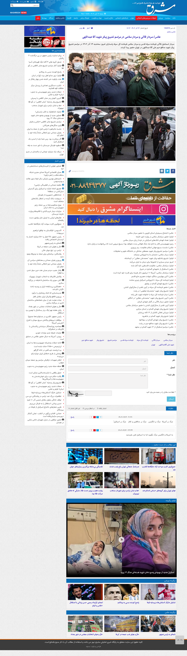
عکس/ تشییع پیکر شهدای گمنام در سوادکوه (156, 320)
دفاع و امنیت (108, 18)
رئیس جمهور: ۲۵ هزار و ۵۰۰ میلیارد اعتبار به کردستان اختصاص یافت (45, 238)
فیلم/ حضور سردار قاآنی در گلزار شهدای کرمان (155, 301)
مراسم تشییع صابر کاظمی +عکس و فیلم (45, 121)
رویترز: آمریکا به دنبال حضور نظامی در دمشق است (45, 338)
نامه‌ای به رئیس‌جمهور (167, 640)
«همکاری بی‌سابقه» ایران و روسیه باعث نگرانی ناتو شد (47, 288)
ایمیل (172, 367)
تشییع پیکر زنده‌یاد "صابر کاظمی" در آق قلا (44, 102)
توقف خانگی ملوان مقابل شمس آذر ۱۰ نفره (44, 400)
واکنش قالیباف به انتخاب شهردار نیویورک (45, 276)
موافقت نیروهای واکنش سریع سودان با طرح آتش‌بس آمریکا (45, 321)
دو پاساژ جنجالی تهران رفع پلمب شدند (124, 468)
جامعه (76, 18)
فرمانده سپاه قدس (126, 340)
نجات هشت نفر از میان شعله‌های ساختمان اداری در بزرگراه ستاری (45, 301)
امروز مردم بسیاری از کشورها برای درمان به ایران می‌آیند (151, 262)
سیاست (167, 18)
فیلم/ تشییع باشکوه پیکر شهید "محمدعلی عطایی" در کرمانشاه (149, 258)
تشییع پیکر (100, 340)
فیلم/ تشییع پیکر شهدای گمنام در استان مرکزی (154, 309)
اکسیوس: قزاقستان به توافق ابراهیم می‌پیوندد (48, 232)
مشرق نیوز (155, 7)
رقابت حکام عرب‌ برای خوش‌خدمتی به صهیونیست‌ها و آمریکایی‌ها (48, 378)
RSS (40, 2)
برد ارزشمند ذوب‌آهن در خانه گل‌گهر (47, 350)
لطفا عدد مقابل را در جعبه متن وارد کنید (160, 392)
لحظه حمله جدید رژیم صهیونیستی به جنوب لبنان (45, 368)
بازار (38, 18)
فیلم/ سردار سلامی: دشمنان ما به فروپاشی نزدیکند (153, 254)
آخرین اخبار (59, 161)
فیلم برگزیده (170, 503)
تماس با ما (24, 2)
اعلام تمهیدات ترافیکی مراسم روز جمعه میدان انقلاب (45, 361)
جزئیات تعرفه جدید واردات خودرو (48, 333)
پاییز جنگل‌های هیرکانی (52, 125)
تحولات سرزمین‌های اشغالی (146, 18)
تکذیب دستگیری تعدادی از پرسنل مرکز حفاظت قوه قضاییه (47, 87)
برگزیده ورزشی (169, 583)
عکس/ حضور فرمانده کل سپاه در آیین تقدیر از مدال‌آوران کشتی (148, 287)
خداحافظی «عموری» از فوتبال (49, 195)
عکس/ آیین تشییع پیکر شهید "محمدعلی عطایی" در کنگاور (150, 298)
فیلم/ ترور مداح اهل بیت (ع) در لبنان (46, 75)
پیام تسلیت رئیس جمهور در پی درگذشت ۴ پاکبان (46, 57)
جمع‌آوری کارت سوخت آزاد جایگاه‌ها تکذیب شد (158, 470)
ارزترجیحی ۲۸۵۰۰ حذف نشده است (47, 346)
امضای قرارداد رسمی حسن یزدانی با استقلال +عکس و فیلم (86, 608)
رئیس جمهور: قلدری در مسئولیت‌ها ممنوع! (44, 316)
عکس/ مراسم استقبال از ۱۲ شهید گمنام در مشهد (154, 327)
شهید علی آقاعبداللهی (166, 344)
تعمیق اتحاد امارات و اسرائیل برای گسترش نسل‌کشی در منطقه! (46, 190)
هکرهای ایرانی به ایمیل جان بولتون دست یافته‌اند (46, 219)
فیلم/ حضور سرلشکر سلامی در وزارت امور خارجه (154, 236)
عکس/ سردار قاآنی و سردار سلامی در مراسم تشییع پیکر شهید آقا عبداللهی (121, 37)
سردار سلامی (168, 340)
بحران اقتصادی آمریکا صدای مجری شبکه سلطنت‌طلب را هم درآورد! (46, 173)
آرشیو (33, 2)
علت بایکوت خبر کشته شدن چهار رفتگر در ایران (46, 80)
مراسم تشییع (112, 340)
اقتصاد (69, 18)
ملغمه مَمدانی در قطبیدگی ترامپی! (47, 185)
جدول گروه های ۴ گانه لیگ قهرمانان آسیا (45, 62)
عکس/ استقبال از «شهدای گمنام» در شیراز (156, 269)
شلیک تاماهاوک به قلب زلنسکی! (48, 111)
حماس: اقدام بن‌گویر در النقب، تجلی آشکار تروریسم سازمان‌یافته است (45, 415)
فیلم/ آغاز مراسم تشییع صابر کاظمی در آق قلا (46, 67)
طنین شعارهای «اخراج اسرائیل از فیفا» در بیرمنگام (46, 408)
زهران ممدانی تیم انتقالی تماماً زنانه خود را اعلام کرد (46, 134)
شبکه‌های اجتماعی (121, 18)
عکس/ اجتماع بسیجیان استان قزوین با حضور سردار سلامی (150, 233)
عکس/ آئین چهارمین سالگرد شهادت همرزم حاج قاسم (152, 276)
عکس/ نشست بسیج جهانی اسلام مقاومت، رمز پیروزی (152, 247)
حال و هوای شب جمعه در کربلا (127, 640)
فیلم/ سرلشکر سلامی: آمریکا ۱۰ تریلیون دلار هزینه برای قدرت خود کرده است (143, 272)
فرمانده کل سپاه (142, 340)
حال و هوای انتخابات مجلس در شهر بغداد (87, 640)
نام (174, 360)
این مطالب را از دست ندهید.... (163, 444)
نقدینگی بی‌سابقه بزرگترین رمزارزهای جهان (86, 468)
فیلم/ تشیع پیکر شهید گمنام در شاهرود (157, 316)
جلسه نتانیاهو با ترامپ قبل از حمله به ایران (44, 129)
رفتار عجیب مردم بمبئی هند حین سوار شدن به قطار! (45, 272)
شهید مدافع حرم (87, 340)
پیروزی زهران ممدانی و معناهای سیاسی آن (44, 260)
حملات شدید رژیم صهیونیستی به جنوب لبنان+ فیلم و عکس (47, 93)
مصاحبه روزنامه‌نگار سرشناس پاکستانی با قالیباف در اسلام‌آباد (46, 328)
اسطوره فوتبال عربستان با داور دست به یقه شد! (45, 147)
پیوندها (44, 18)
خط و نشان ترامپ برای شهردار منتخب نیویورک (124, 495)
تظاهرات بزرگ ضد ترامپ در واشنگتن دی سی (43, 396)
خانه (174, 18)
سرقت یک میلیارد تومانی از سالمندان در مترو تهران (45, 153)
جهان (132, 18)
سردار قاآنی (156, 340)
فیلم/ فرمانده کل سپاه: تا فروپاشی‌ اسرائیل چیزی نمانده (151, 280)
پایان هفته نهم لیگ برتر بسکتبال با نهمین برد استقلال (45, 311)
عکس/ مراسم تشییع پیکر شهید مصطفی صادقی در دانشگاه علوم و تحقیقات (143, 251)
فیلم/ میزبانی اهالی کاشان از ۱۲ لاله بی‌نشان (155, 312)
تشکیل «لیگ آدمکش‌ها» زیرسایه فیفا (161, 607)
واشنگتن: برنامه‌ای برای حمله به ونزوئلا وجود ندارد (45, 255)
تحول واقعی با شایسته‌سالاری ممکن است (45, 372)
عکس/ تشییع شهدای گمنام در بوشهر (158, 283)
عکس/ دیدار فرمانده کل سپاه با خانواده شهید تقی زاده (152, 294)
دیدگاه (51, 18)
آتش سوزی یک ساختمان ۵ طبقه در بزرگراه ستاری (46, 281)
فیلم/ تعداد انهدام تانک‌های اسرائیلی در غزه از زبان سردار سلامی (148, 240)
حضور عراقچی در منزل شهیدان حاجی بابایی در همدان (45, 421)
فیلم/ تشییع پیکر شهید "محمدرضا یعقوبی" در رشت (153, 291)
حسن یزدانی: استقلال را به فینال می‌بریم (45, 403)
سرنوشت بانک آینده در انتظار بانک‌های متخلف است (47, 200)
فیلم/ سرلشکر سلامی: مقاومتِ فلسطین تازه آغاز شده (152, 265)
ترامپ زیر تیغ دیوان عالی (51, 250)
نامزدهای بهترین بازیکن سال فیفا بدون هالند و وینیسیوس (45, 180)
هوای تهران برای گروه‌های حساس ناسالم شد (158, 493)
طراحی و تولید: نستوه (93, 652)
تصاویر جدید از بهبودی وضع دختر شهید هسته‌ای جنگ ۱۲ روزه (147, 575)
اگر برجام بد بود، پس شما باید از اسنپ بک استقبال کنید (46, 140)
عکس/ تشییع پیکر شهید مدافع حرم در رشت (156, 323)
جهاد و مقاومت (96, 18)
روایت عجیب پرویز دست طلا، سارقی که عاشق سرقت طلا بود (85, 495)
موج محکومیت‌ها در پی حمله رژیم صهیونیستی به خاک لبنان (49, 206)
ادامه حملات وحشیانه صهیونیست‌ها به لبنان (44, 342)
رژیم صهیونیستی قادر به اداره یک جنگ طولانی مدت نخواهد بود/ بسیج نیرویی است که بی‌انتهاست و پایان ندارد (130, 244)
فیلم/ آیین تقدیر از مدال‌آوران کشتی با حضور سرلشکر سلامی (149, 305)
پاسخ (72, 417)
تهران (153, 344)
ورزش (160, 18)
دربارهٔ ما (14, 2)
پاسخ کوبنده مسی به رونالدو (128, 607)
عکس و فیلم (60, 18)
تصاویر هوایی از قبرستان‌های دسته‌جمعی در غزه (45, 167)
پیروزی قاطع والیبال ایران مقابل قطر (47, 296)
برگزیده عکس (170, 616)
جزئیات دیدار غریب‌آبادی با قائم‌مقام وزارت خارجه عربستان (46, 213)
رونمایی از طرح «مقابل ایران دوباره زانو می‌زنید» (47, 355)
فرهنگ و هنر (84, 18)
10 (102, 417)
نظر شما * (171, 374)
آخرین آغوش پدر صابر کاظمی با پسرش (46, 98)
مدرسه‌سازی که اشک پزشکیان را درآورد (46, 293)
